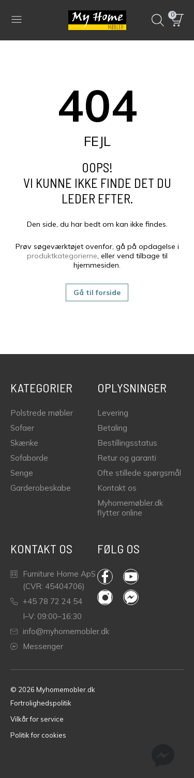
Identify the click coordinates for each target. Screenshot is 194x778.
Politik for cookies (38, 735)
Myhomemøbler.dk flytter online (130, 508)
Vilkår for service (37, 719)
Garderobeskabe (40, 488)
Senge (21, 473)
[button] (177, 20)
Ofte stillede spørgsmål (139, 473)
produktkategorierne (62, 255)
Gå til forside (97, 292)
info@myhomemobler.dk (59, 631)
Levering (112, 413)
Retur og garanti (126, 458)
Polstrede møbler (41, 413)
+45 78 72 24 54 (46, 601)
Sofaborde (29, 458)
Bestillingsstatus (127, 443)
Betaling (112, 428)
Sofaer (22, 428)
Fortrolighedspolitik (40, 703)
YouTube (131, 576)
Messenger (36, 646)
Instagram (105, 597)
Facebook (105, 576)
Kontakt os (117, 488)
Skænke (24, 443)
